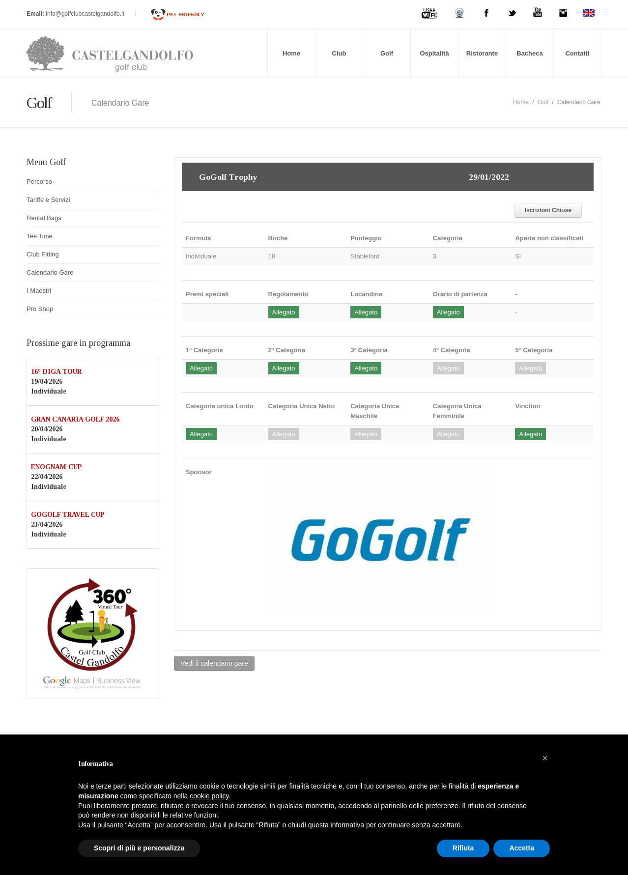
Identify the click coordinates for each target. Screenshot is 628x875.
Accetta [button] (521, 848)
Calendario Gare (50, 272)
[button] (545, 758)
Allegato (283, 312)
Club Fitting (43, 254)
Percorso (39, 181)
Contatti (577, 53)
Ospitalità (434, 53)
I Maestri (39, 290)
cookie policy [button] (209, 796)
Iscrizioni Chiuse (548, 210)
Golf (386, 53)
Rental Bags (44, 218)
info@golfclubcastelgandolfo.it (86, 13)
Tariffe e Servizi (48, 199)
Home (291, 53)
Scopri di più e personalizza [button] (139, 848)
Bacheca (529, 53)
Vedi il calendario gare (214, 663)
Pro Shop (40, 308)
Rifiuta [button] (463, 848)
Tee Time (40, 236)
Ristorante (482, 53)
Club (339, 53)
